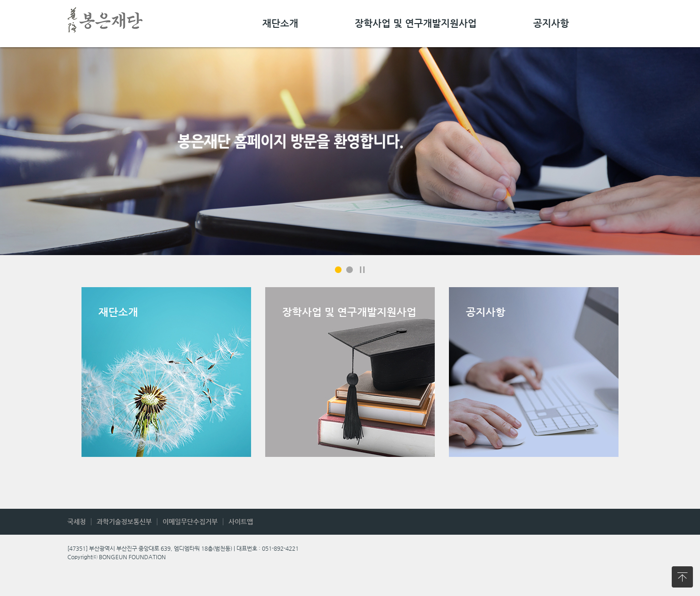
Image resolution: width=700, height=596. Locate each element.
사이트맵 (240, 521)
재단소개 (280, 24)
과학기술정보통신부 (124, 521)
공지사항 (551, 24)
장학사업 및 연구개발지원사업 (416, 24)
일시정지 (362, 269)
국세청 (76, 521)
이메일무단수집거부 (190, 521)
